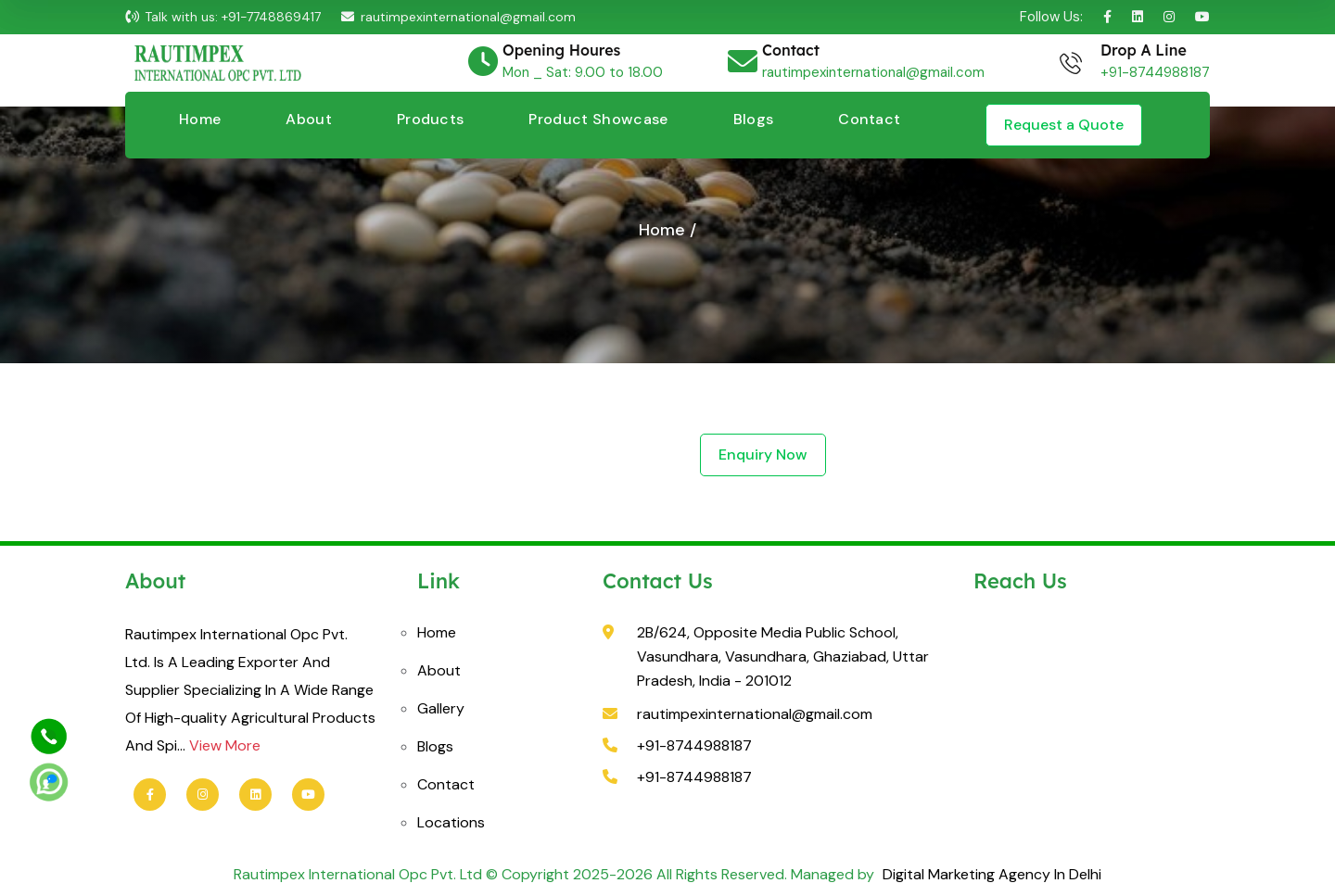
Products (430, 119)
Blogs (753, 119)
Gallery (440, 708)
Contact (869, 119)
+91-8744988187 (1155, 72)
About (309, 119)
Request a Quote (1064, 124)
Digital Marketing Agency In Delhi (990, 874)
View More (225, 745)
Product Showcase (598, 119)
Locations (451, 822)
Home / (667, 230)
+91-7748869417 (271, 16)
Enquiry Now (762, 454)
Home (200, 119)
